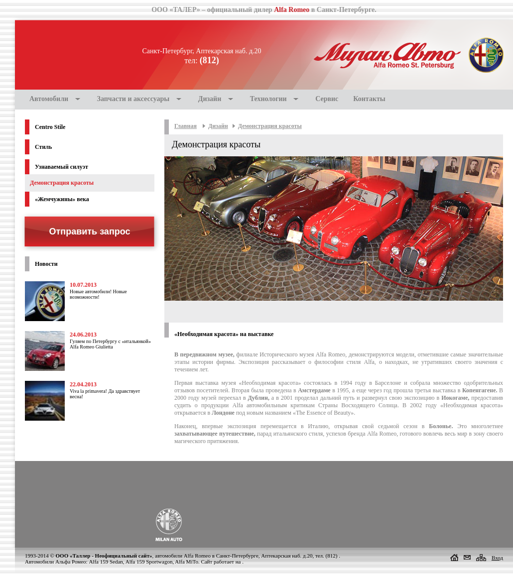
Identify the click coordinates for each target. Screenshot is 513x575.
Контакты (369, 99)
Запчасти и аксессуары (133, 99)
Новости (46, 263)
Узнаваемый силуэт (61, 166)
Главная (185, 125)
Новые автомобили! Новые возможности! (98, 294)
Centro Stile (50, 126)
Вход (497, 558)
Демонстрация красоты (270, 125)
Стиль (43, 146)
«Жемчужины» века (62, 199)
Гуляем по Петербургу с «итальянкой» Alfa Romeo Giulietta (110, 344)
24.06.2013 (83, 334)
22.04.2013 (83, 384)
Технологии (268, 99)
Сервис (326, 99)
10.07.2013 (83, 284)
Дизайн (209, 99)
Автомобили (48, 99)
